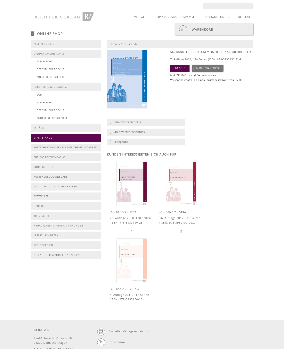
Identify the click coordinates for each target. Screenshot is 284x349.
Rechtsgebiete (44, 245)
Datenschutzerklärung (125, 301)
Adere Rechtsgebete (51, 77)
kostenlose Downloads (51, 176)
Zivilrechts (42, 215)
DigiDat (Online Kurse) (49, 53)
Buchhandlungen (216, 17)
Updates (39, 206)
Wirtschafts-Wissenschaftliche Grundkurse (65, 147)
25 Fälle (39, 128)
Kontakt (245, 17)
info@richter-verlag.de (50, 309)
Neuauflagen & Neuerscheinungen (58, 225)
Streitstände (43, 137)
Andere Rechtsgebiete (52, 118)
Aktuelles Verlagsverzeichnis (129, 280)
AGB (112, 323)
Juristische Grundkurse (51, 87)
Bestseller (41, 196)
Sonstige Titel (44, 167)
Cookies (114, 312)
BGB (39, 94)
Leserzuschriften (46, 235)
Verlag (139, 17)
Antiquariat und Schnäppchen (55, 186)
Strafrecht (45, 61)
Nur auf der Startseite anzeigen (57, 255)
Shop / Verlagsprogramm (173, 17)
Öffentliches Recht (50, 69)
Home (114, 44)
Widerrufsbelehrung (123, 334)
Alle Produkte (44, 44)
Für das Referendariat (50, 157)
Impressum (117, 291)
